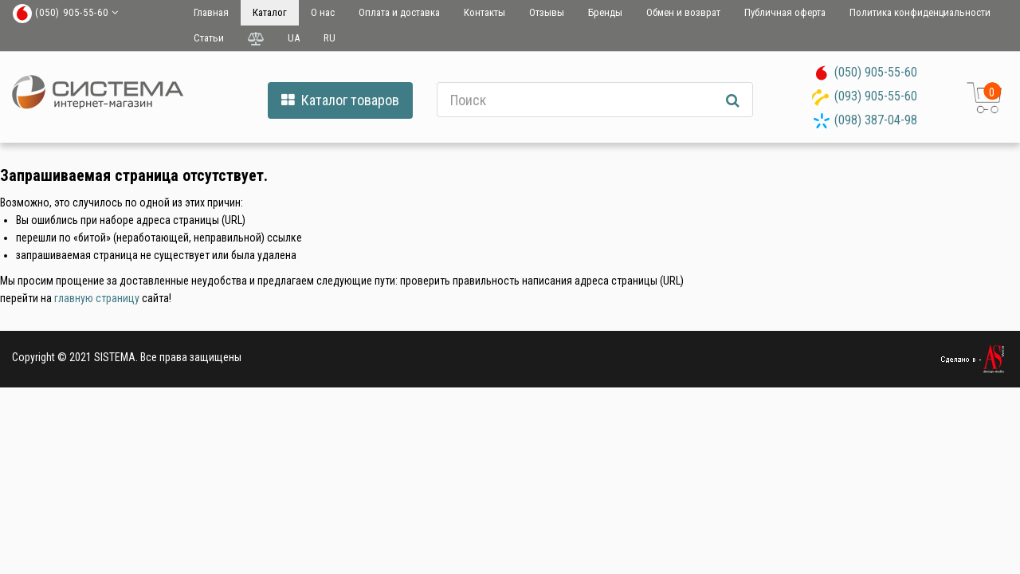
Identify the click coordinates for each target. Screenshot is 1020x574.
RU (329, 38)
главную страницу (96, 298)
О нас (323, 12)
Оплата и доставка (399, 12)
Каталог (270, 12)
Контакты (484, 12)
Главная (211, 12)
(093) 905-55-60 (875, 96)
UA (294, 38)
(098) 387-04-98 (875, 120)
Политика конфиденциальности (920, 12)
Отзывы (546, 12)
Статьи (209, 38)
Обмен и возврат (683, 12)
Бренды (605, 12)
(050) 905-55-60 (875, 72)
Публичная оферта (785, 12)
